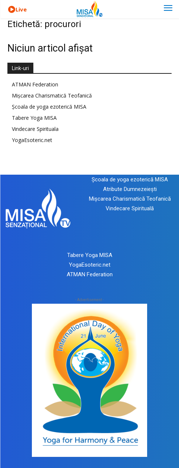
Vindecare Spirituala (35, 128)
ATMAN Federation (35, 84)
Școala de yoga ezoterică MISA (49, 106)
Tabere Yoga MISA (34, 117)
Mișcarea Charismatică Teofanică (52, 95)
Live (21, 9)
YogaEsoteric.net (32, 140)
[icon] (11, 10)
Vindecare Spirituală (130, 208)
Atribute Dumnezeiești (130, 189)
